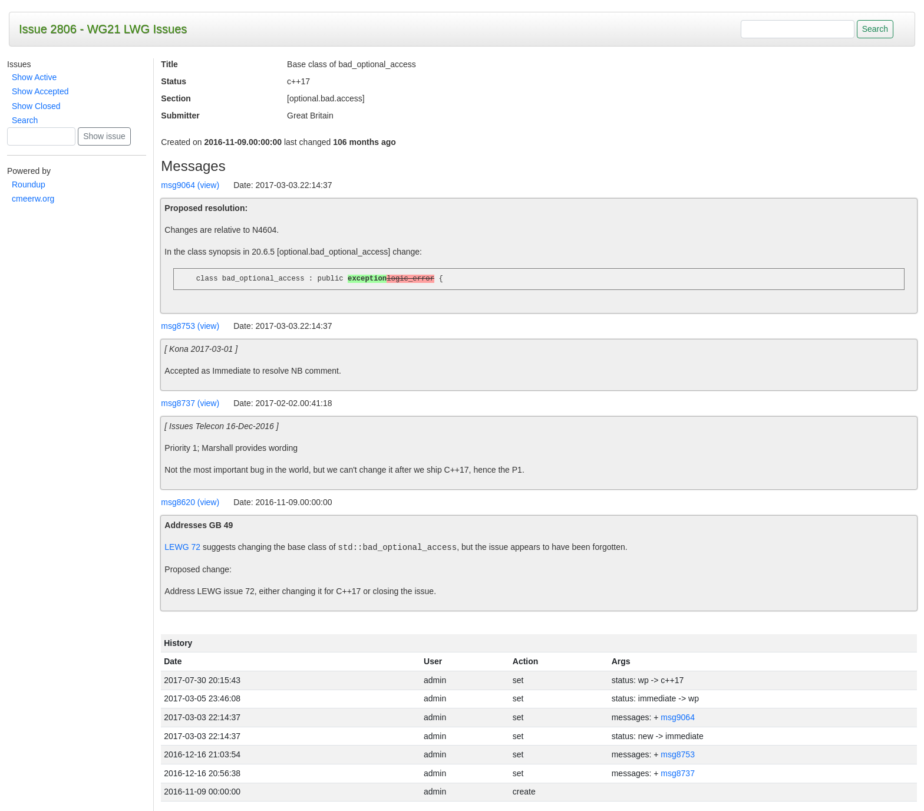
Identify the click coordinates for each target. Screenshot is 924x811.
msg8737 (678, 773)
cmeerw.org (33, 198)
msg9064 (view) (190, 185)
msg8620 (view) (190, 502)
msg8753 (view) (190, 326)
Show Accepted (40, 91)
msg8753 (678, 754)
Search (25, 120)
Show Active (34, 77)
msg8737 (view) (190, 403)
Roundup (28, 184)
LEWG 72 (182, 547)
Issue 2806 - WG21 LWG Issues (103, 28)
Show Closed (36, 106)
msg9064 (678, 717)
